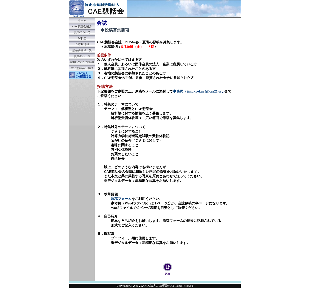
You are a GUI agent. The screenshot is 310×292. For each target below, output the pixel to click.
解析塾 (82, 38)
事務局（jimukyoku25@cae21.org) (199, 91)
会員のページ (82, 56)
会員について (82, 32)
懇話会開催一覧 (82, 50)
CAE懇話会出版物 (82, 68)
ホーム (82, 20)
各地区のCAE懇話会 (82, 62)
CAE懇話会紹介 (82, 26)
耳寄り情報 (82, 44)
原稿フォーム (121, 199)
